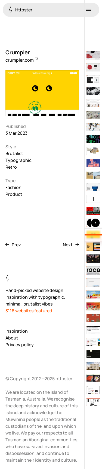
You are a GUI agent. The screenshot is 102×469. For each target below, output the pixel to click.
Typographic (18, 160)
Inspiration (16, 331)
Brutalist (14, 153)
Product (13, 194)
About (11, 338)
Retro (11, 167)
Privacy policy (19, 345)
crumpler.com (21, 60)
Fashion (13, 187)
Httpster (20, 10)
